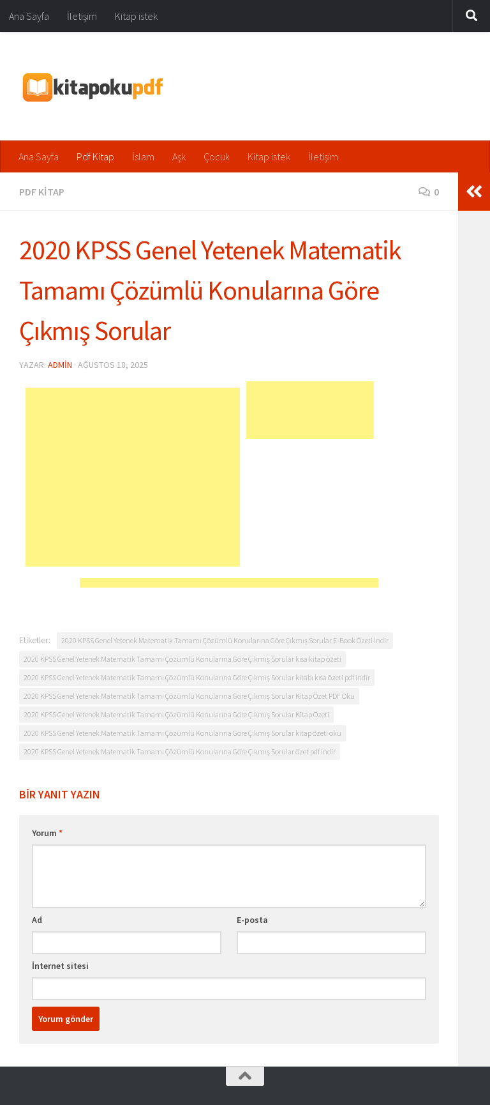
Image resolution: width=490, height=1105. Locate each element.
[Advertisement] (133, 477)
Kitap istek (136, 16)
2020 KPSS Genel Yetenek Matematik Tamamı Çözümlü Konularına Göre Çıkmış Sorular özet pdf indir (180, 751)
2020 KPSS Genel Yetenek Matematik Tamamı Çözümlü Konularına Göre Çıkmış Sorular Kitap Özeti (176, 714)
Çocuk (217, 156)
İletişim (82, 16)
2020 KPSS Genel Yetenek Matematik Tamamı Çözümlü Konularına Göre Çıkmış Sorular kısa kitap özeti (182, 659)
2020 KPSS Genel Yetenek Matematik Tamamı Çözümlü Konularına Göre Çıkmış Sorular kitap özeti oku (182, 733)
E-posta (252, 920)
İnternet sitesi (60, 966)
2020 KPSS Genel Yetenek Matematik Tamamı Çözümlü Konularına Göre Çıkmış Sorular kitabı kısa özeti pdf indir (197, 677)
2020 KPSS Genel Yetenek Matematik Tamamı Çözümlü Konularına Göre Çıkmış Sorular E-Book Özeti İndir (225, 640)
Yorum (47, 833)
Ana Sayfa (29, 16)
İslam (143, 156)
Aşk (179, 156)
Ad (37, 920)
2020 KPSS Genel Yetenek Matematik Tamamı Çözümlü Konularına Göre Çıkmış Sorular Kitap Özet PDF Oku (189, 696)
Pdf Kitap (95, 156)
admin (60, 364)
